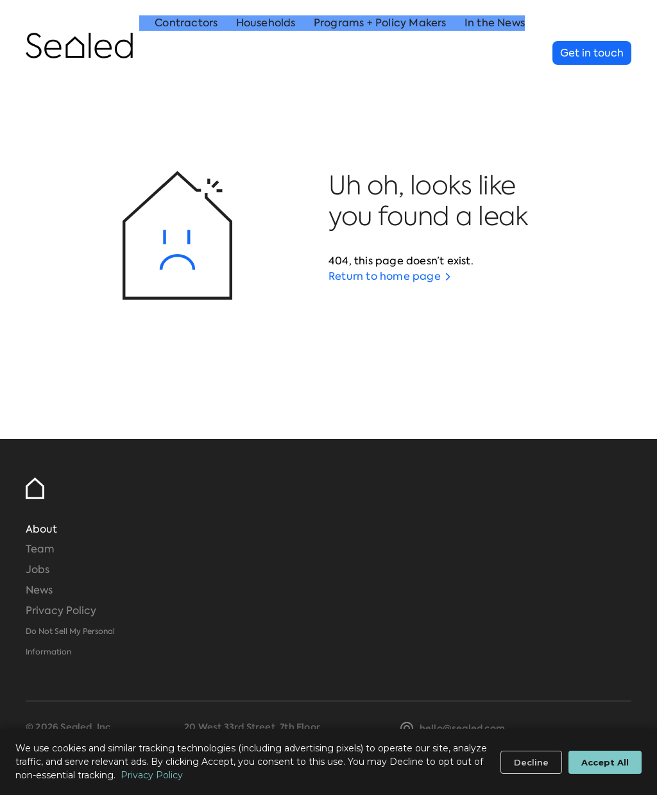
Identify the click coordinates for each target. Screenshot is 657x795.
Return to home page (384, 276)
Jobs (37, 569)
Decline (531, 762)
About (41, 529)
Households (266, 53)
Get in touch (592, 53)
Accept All (605, 762)
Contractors (186, 53)
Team (40, 549)
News (39, 590)
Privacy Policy (61, 610)
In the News (495, 53)
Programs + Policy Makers (380, 53)
